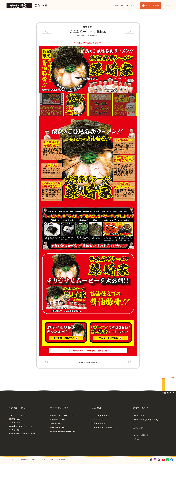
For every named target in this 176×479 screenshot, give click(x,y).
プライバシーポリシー (39, 475)
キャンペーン (56, 438)
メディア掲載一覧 (141, 450)
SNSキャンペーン (58, 442)
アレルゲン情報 (15, 446)
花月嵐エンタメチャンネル (62, 430)
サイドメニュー (15, 438)
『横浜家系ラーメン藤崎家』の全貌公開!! (75, 104)
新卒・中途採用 (98, 438)
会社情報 (24, 475)
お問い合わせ (139, 430)
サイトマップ (14, 475)
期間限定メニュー (16, 434)
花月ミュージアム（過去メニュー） (24, 450)
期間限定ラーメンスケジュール (22, 442)
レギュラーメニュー (17, 430)
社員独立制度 (97, 434)
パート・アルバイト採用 (102, 442)
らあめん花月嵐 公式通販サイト (64, 446)
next (129, 32)
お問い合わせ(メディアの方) (145, 434)
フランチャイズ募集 (100, 430)
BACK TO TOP (168, 393)
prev (46, 32)
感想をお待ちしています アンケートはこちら (110, 332)
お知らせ (137, 454)
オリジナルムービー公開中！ (51, 104)
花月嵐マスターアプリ (60, 434)
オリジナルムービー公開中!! (88, 283)
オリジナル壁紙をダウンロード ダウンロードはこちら (66, 332)
